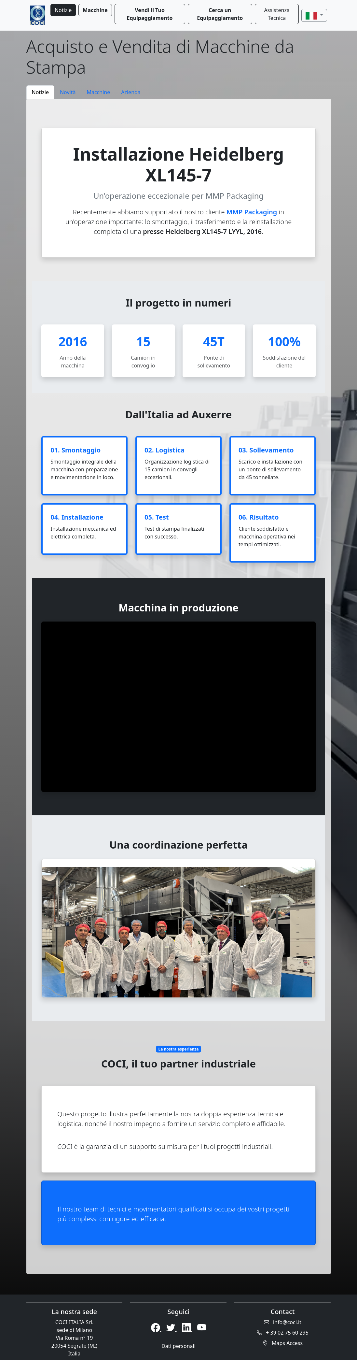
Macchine (95, 10)
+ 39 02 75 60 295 (283, 1332)
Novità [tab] (68, 92)
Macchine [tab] (98, 92)
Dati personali (178, 1346)
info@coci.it (282, 1322)
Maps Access (283, 1343)
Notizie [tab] (40, 92)
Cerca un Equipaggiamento (220, 14)
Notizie (63, 10)
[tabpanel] (178, 686)
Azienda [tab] (131, 92)
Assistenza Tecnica (277, 14)
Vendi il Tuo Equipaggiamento (150, 14)
